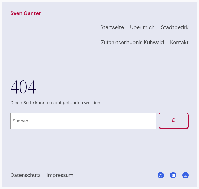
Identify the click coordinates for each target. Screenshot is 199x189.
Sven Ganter (25, 13)
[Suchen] (174, 121)
